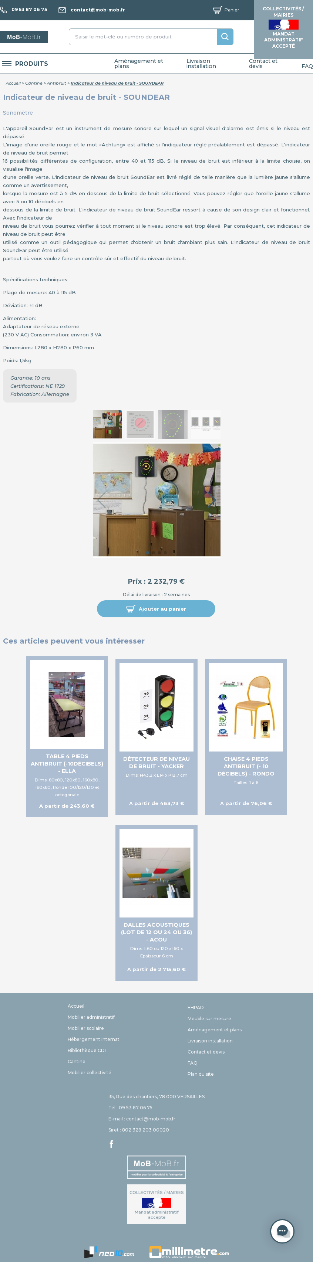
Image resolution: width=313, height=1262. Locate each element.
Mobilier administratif (91, 1017)
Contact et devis (263, 63)
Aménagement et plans (138, 63)
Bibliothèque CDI (87, 1050)
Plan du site (201, 1074)
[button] (156, 608)
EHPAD (196, 1007)
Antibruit (56, 83)
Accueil (13, 83)
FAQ (307, 66)
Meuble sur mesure (209, 1018)
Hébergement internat (94, 1039)
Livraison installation (201, 63)
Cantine (34, 83)
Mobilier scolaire (86, 1028)
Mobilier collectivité (89, 1072)
